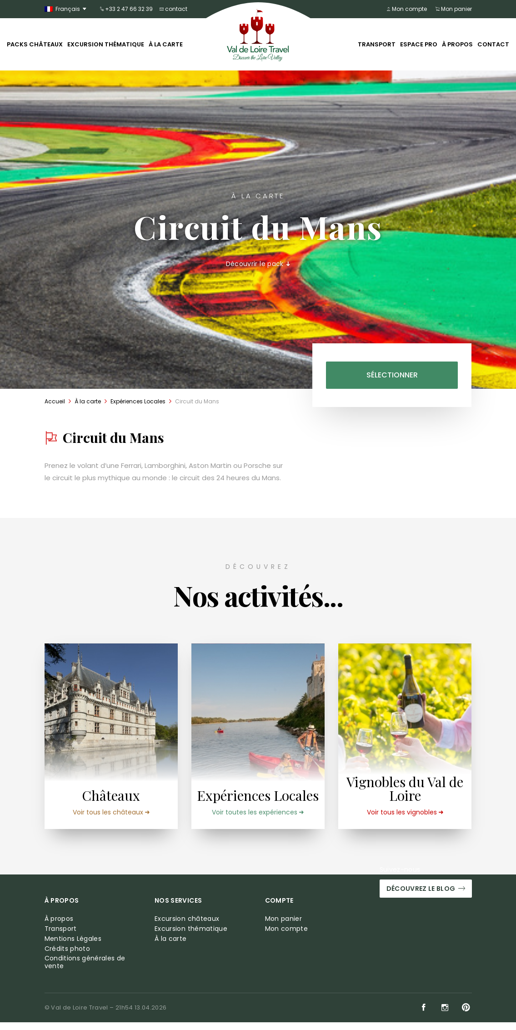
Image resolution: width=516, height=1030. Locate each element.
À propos (457, 44)
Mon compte (409, 9)
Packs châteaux (35, 44)
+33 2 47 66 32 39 (126, 9)
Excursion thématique (105, 44)
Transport (377, 44)
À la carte (166, 44)
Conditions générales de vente (85, 970)
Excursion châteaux (187, 926)
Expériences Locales (137, 401)
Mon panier (454, 9)
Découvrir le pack (258, 264)
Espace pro (418, 44)
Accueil (55, 401)
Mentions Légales (73, 946)
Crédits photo (67, 956)
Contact (493, 44)
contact (173, 9)
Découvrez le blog (425, 896)
